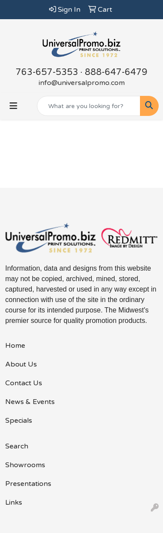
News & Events (30, 401)
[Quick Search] (88, 106)
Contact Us (23, 383)
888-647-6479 (116, 72)
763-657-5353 (47, 72)
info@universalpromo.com (82, 82)
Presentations (28, 483)
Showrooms (25, 465)
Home (15, 345)
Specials (18, 420)
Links (13, 502)
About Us (21, 364)
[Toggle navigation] (13, 106)
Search (16, 446)
